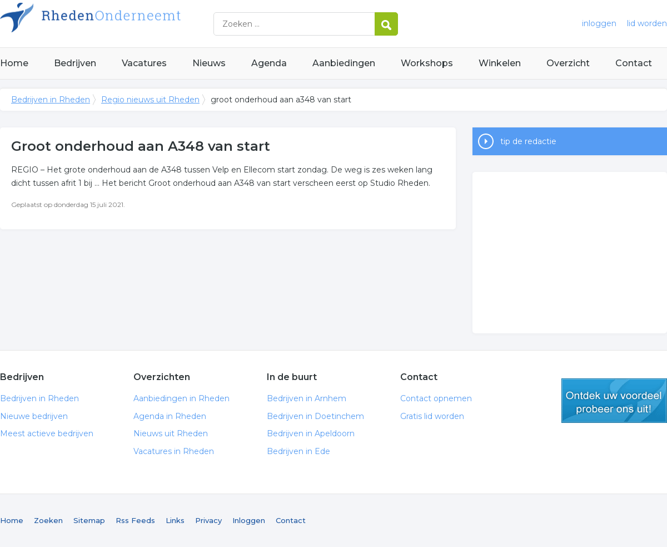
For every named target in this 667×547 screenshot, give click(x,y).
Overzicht (568, 63)
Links (175, 520)
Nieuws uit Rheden (170, 433)
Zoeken (48, 520)
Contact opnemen (436, 398)
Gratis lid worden (432, 416)
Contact (633, 63)
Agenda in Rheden (169, 416)
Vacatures (144, 63)
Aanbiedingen (343, 63)
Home (14, 63)
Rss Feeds (135, 520)
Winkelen (500, 63)
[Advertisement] (570, 252)
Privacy (208, 520)
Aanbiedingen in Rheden (181, 398)
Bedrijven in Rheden (139, 24)
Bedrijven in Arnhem (306, 398)
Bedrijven (75, 63)
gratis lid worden (614, 400)
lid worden (647, 23)
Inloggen (248, 520)
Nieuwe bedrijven (34, 416)
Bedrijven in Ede (298, 451)
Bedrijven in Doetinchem (315, 416)
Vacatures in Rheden (173, 451)
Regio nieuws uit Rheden (150, 100)
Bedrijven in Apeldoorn (311, 433)
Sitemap (89, 520)
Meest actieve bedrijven (46, 433)
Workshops (427, 63)
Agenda (269, 63)
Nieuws (209, 63)
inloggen (599, 23)
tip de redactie (528, 141)
